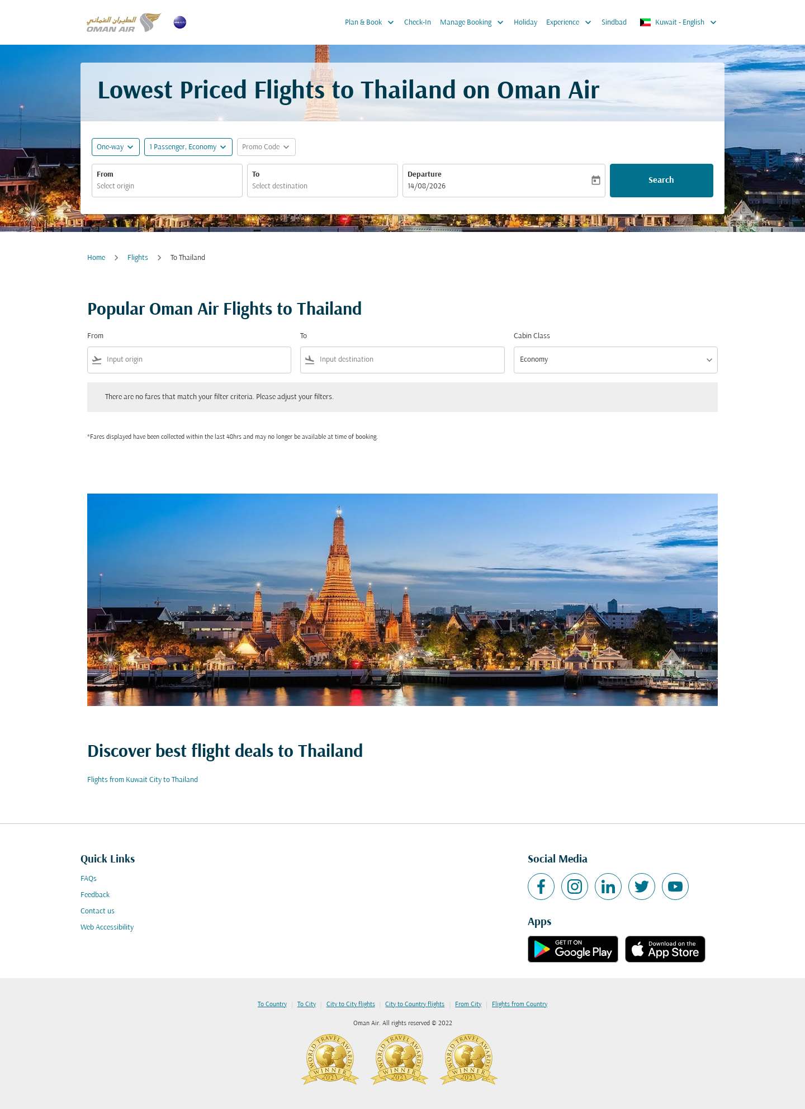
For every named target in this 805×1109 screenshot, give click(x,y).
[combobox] (167, 186)
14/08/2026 (427, 186)
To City (306, 1004)
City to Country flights (414, 1004)
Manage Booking (474, 22)
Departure (425, 174)
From (105, 174)
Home (96, 258)
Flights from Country (519, 1004)
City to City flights (350, 1004)
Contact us (97, 911)
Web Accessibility (107, 927)
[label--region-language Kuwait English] (679, 22)
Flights (137, 258)
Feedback (95, 895)
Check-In (417, 22)
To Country (272, 1004)
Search (661, 180)
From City (468, 1004)
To (255, 174)
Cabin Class (532, 336)
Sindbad (614, 22)
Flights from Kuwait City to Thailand (142, 780)
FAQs (88, 879)
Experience (571, 22)
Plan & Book (372, 22)
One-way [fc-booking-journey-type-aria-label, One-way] (110, 147)
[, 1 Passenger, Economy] (182, 147)
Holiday (525, 22)
